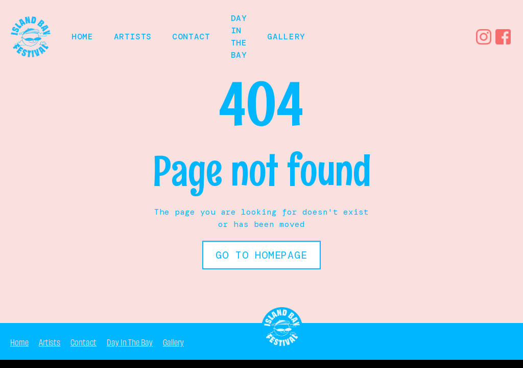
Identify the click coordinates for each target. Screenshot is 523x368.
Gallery (286, 36)
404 (505, 341)
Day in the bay (239, 36)
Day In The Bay (130, 341)
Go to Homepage (261, 255)
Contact (191, 36)
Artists (133, 36)
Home (19, 341)
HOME (82, 36)
